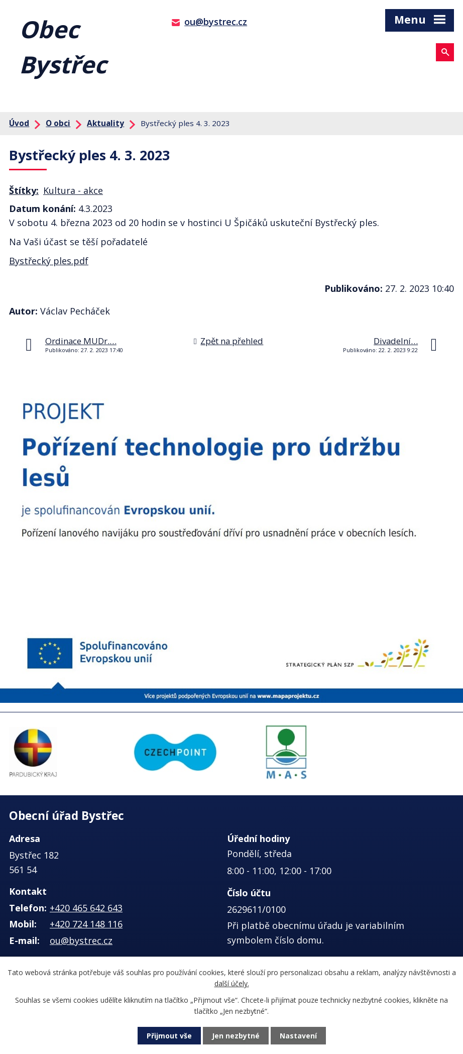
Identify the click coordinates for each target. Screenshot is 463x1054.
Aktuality (105, 123)
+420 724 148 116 (86, 924)
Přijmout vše (169, 1035)
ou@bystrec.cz (215, 22)
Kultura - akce (73, 190)
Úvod (19, 123)
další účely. (231, 983)
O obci (58, 123)
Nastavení (298, 1035)
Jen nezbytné (236, 1035)
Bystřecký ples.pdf (48, 261)
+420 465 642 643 (86, 908)
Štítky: (24, 190)
